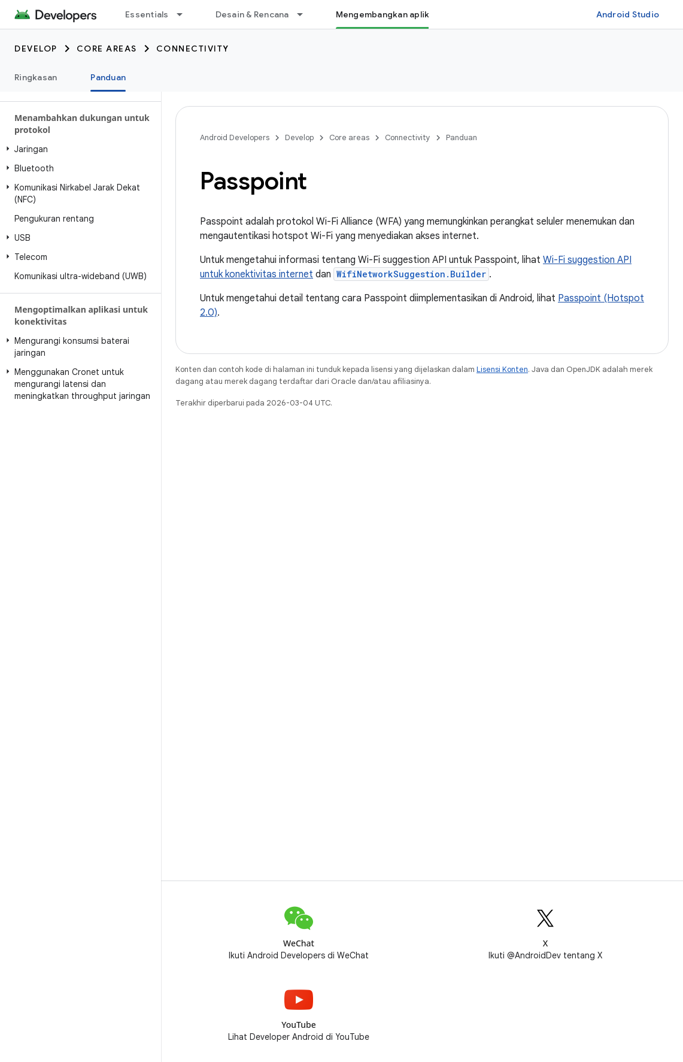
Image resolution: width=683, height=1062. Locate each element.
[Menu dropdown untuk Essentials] (185, 14)
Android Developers (234, 137)
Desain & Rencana (252, 14)
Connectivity (192, 48)
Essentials (147, 14)
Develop (35, 48)
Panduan (461, 137)
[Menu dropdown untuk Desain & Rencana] (305, 14)
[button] (78, 149)
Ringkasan (35, 77)
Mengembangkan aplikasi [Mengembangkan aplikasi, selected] (389, 14)
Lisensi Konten (502, 369)
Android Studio (628, 14)
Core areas (107, 48)
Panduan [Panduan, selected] (108, 77)
